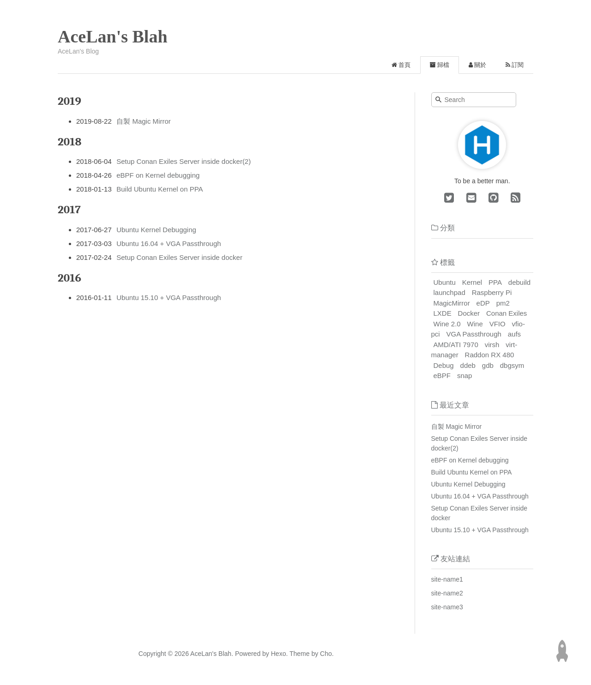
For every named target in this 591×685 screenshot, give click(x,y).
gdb (488, 365)
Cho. (325, 653)
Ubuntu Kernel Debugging (156, 230)
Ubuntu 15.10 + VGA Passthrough (168, 297)
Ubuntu (445, 282)
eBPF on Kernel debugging (157, 175)
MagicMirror (452, 303)
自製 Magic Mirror (143, 121)
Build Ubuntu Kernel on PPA (159, 189)
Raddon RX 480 (489, 355)
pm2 (503, 303)
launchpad (449, 292)
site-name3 (447, 607)
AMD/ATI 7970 (456, 345)
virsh (492, 345)
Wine (475, 324)
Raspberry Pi (492, 292)
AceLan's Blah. (211, 653)
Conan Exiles (506, 313)
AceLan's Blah (113, 36)
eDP (483, 303)
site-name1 (447, 579)
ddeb (468, 365)
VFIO (497, 324)
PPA (495, 282)
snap (464, 375)
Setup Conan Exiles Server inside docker (179, 257)
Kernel (472, 282)
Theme (298, 653)
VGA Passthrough (473, 334)
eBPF (442, 375)
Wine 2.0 (447, 324)
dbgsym (512, 365)
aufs (514, 334)
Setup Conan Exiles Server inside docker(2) (183, 161)
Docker (469, 313)
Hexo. (278, 653)
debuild (519, 282)
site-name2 (447, 593)
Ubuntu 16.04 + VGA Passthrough (168, 243)
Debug (444, 365)
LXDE (443, 313)
